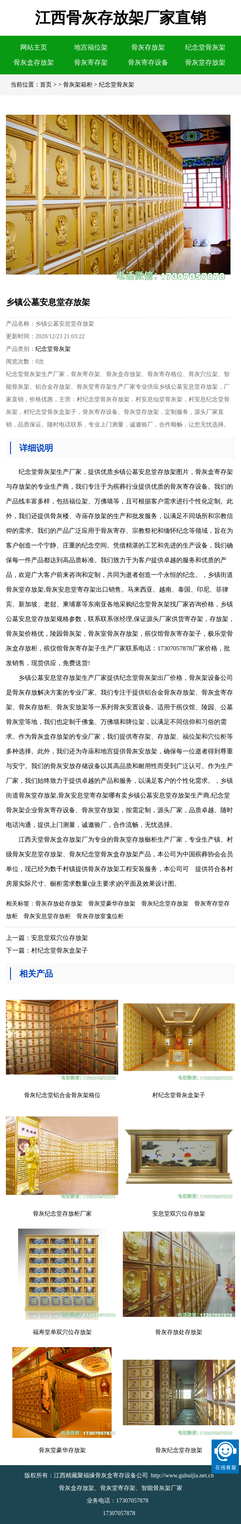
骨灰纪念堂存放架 (164, 903)
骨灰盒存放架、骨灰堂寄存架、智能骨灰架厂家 (121, 1488)
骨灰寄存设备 (148, 62)
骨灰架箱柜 (78, 85)
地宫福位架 (91, 47)
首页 (46, 85)
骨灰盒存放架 (33, 62)
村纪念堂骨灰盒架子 (59, 950)
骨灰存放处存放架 (58, 903)
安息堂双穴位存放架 (59, 937)
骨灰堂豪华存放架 (111, 903)
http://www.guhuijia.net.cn (182, 1475)
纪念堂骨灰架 (205, 47)
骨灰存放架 (148, 47)
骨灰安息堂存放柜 (47, 916)
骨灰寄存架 (91, 62)
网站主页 (33, 47)
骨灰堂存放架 (205, 62)
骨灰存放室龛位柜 (100, 916)
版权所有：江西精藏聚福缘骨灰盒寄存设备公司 (86, 1475)
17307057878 (132, 1501)
